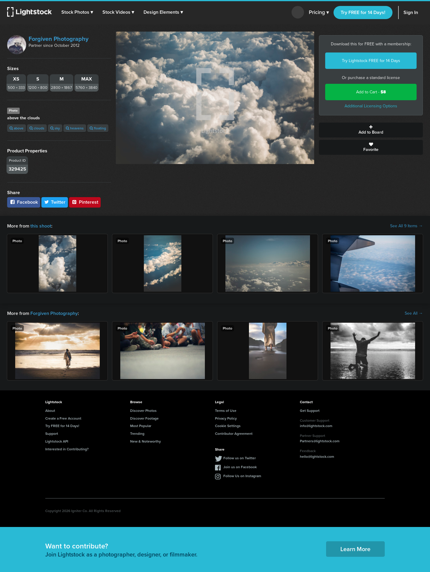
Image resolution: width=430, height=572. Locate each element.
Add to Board (371, 130)
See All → (414, 313)
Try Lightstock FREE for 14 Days (371, 61)
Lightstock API (56, 441)
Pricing (319, 12)
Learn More (355, 549)
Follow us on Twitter (239, 457)
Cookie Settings (228, 425)
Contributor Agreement (234, 433)
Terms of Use (225, 410)
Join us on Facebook (240, 466)
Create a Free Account (63, 418)
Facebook (24, 202)
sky (55, 128)
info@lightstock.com (316, 425)
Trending (137, 433)
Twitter (55, 202)
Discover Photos (143, 410)
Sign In (410, 12)
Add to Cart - (371, 92)
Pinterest (84, 202)
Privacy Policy (226, 418)
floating (98, 128)
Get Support (310, 410)
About (50, 410)
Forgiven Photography (58, 38)
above (17, 128)
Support (51, 433)
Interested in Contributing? (67, 449)
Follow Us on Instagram (242, 475)
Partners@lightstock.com (319, 440)
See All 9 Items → (406, 226)
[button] (77, 12)
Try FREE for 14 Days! (363, 12)
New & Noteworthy (145, 441)
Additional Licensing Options (371, 106)
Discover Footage (144, 418)
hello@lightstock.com (317, 456)
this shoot (40, 225)
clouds (36, 128)
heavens (75, 128)
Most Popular (140, 425)
